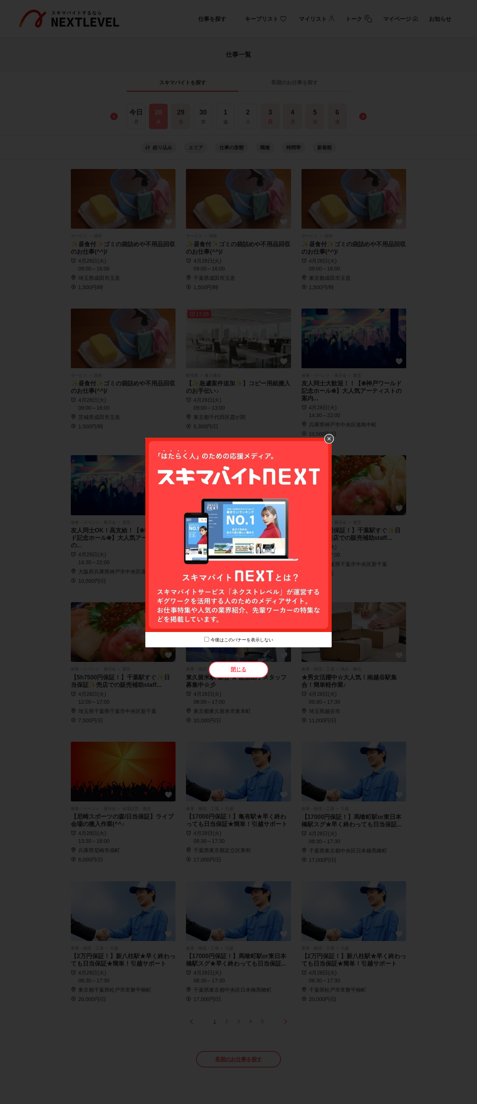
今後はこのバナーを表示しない (242, 640)
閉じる (238, 669)
